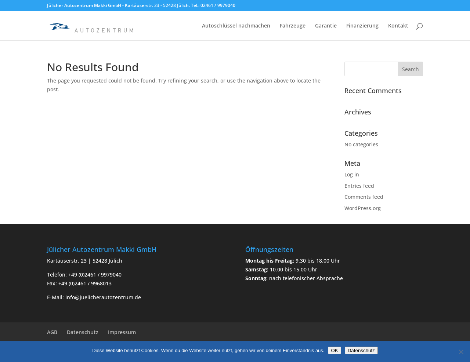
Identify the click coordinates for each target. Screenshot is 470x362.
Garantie (326, 26)
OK (334, 350)
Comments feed (363, 196)
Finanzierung (362, 26)
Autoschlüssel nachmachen (236, 26)
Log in (351, 174)
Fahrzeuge (293, 26)
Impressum (122, 332)
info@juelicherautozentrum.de (103, 297)
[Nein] (460, 351)
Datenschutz (82, 332)
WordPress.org (362, 208)
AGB (52, 332)
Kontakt (398, 26)
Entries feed (359, 185)
